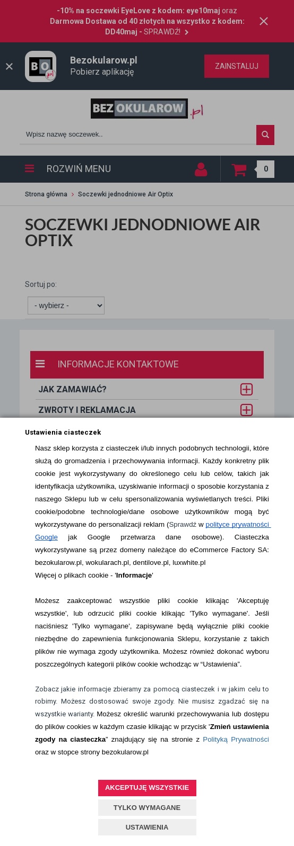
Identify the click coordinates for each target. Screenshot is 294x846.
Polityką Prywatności (236, 739)
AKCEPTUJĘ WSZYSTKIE (147, 787)
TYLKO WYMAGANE (147, 808)
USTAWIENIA (147, 827)
